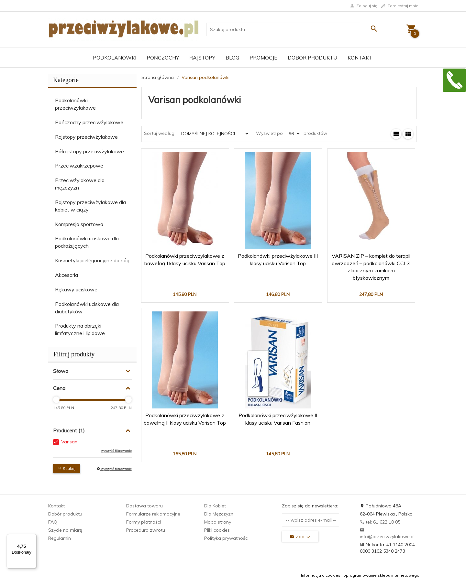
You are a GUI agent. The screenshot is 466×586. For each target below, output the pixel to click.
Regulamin (59, 538)
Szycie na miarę (65, 530)
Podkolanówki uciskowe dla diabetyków (87, 308)
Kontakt (360, 57)
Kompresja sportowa (79, 224)
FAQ (52, 522)
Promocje (263, 57)
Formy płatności (143, 522)
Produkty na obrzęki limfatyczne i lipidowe (80, 329)
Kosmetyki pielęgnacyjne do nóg (92, 260)
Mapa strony (217, 522)
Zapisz (300, 536)
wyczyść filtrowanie (116, 451)
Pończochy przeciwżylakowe (89, 122)
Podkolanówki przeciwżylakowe (75, 104)
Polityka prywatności (226, 538)
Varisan (69, 442)
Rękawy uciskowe (76, 289)
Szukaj (66, 468)
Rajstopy (202, 57)
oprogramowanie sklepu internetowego (381, 575)
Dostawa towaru (144, 506)
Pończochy (163, 57)
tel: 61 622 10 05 (380, 522)
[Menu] (33, 538)
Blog (232, 57)
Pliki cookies (217, 530)
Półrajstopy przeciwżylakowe (89, 151)
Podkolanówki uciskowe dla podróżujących (87, 242)
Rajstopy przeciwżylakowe (86, 137)
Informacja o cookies (320, 575)
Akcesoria (66, 275)
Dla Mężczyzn (218, 514)
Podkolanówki (114, 57)
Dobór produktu (312, 57)
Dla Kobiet (215, 506)
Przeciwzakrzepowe (79, 165)
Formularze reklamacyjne (153, 514)
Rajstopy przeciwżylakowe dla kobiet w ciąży (90, 206)
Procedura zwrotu (145, 530)
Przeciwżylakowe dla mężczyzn (80, 184)
